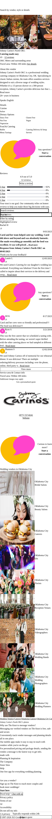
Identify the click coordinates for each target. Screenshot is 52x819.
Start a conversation (45, 154)
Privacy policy (6, 797)
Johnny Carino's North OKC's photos (14, 722)
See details (31, 64)
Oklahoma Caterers (28, 719)
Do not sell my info (8, 810)
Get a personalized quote (26, 382)
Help (2, 768)
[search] (50, 210)
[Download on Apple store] (9, 776)
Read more (5, 92)
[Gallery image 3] (45, 32)
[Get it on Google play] (28, 776)
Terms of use (5, 801)
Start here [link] (5, 790)
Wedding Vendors (7, 719)
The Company (6, 762)
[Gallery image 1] (12, 32)
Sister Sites (5, 765)
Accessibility (6, 807)
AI (1, 804)
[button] (26, 215)
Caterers (17, 719)
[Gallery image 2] (31, 32)
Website (26, 418)
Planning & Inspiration (10, 758)
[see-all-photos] (7, 16)
